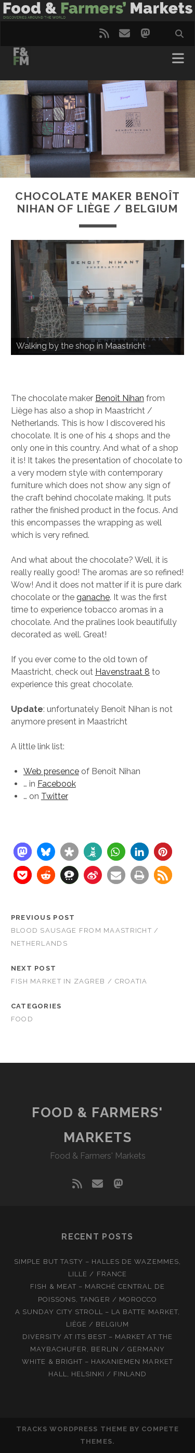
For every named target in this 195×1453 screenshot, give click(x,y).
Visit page (97, 10)
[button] (23, 852)
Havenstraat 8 (122, 672)
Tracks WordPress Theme (71, 1429)
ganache (93, 597)
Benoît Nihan (119, 398)
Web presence (51, 771)
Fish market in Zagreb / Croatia (79, 981)
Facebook (56, 784)
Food (22, 1019)
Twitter (54, 796)
